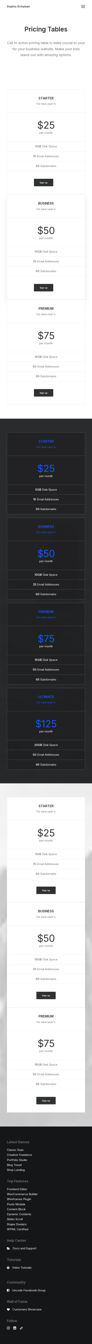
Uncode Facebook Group (29, 1290)
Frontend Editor (17, 1189)
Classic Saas (15, 1150)
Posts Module (16, 1204)
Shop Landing (16, 1170)
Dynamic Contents (19, 1214)
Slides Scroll (15, 1219)
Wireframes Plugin (19, 1199)
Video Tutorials (22, 1267)
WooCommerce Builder (22, 1194)
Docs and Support (24, 1248)
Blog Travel (14, 1165)
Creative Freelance (19, 1155)
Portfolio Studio (17, 1160)
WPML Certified (17, 1229)
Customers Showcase (27, 1309)
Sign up (44, 182)
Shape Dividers (17, 1224)
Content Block (16, 1209)
